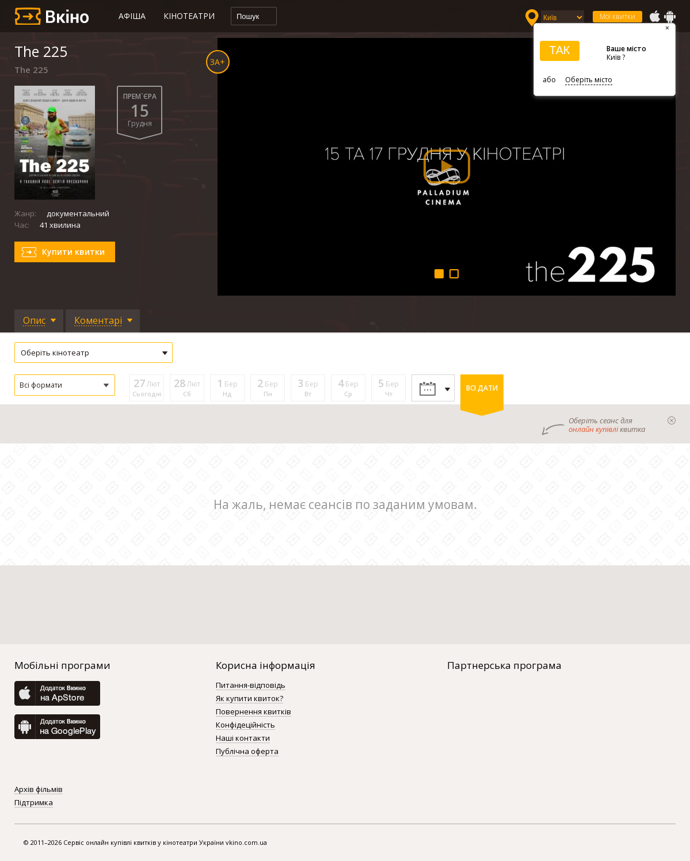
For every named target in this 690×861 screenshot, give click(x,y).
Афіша (132, 15)
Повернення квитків (253, 712)
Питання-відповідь (250, 685)
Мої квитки (617, 16)
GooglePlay (670, 16)
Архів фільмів (38, 789)
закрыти (672, 420)
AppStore (654, 16)
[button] (64, 385)
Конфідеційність (245, 725)
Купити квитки (73, 251)
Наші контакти (243, 738)
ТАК (559, 50)
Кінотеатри (189, 15)
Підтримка (33, 803)
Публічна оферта (247, 751)
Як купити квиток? (249, 698)
